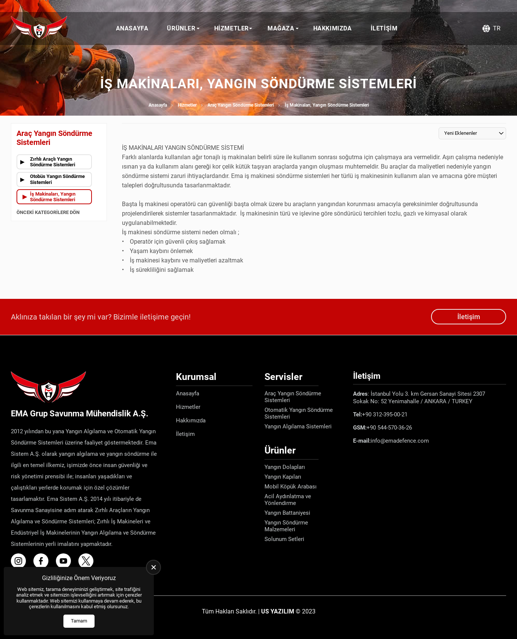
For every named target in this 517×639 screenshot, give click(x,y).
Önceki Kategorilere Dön (48, 212)
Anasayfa (132, 28)
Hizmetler (231, 28)
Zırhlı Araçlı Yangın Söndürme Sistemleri (52, 162)
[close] (153, 567)
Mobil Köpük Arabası (291, 486)
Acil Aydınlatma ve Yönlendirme (288, 499)
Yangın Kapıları (283, 476)
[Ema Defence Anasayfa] (39, 28)
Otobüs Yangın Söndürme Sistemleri (57, 179)
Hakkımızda (332, 28)
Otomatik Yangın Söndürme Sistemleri (299, 413)
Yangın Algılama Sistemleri (298, 426)
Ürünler (181, 28)
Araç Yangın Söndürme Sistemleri (240, 105)
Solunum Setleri (284, 539)
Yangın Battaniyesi (287, 512)
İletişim (384, 28)
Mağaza (281, 28)
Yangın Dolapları (285, 467)
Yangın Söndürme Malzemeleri (286, 526)
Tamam (79, 621)
